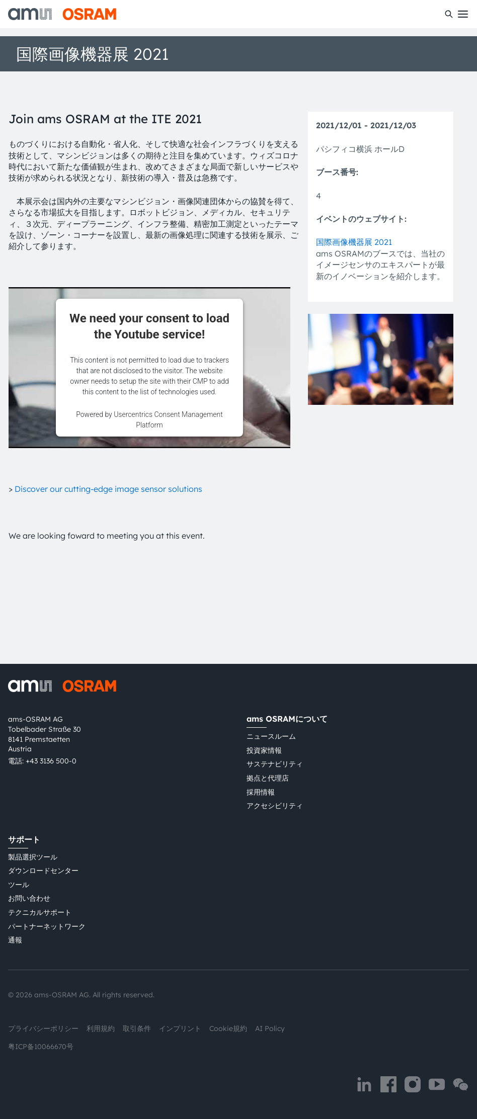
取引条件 (137, 1028)
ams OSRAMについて (287, 719)
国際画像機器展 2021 (354, 242)
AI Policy (270, 1028)
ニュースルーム (271, 736)
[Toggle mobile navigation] (463, 14)
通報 (15, 939)
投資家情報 (264, 750)
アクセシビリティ (275, 805)
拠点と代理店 (268, 778)
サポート (24, 839)
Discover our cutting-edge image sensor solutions (108, 489)
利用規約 (101, 1028)
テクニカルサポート (39, 912)
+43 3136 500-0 (51, 760)
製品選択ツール (32, 857)
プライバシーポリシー (43, 1028)
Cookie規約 (228, 1028)
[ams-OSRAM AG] (62, 14)
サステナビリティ (275, 763)
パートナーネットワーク (47, 926)
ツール (18, 884)
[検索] (449, 14)
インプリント (180, 1028)
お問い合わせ (29, 898)
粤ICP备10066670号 (40, 1046)
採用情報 (261, 792)
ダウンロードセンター (43, 870)
